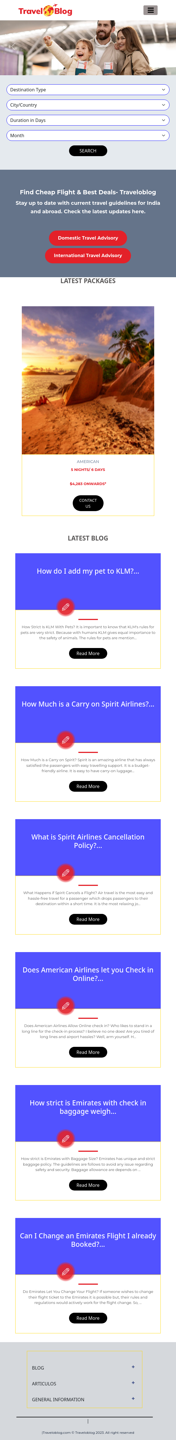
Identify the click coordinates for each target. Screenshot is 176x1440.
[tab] (84, 1367)
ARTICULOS (44, 1384)
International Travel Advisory (88, 255)
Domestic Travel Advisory (88, 238)
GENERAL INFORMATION (58, 1399)
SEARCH (88, 151)
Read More (87, 653)
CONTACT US (88, 503)
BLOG (38, 1368)
